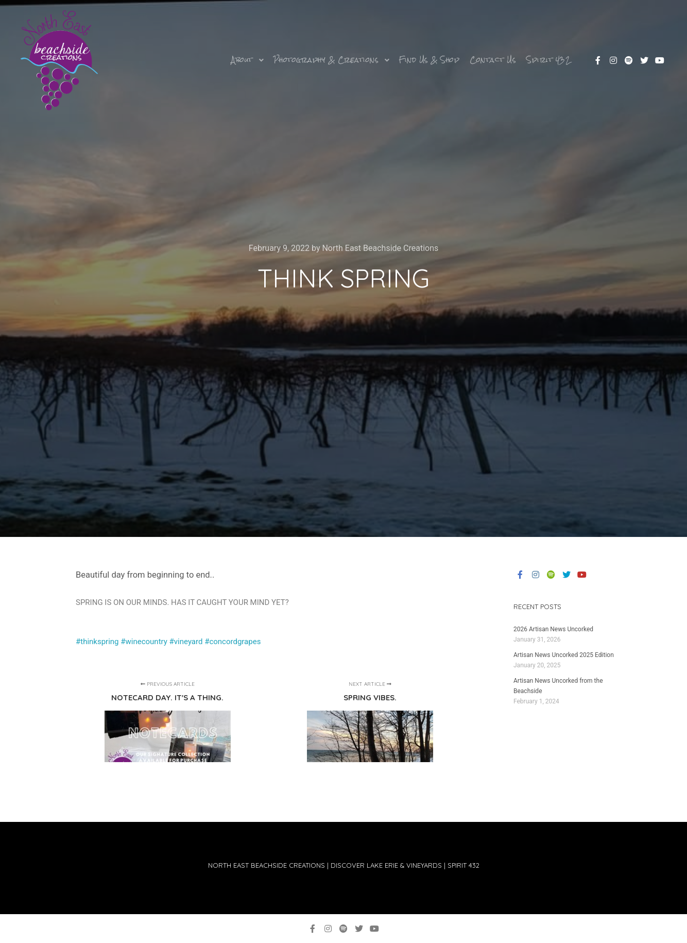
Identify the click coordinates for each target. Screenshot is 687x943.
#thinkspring (97, 641)
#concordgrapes (231, 641)
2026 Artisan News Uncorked (553, 629)
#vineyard (186, 641)
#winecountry (144, 641)
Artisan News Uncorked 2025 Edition (563, 655)
